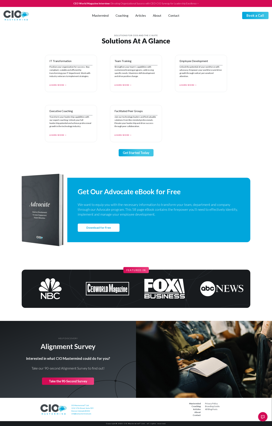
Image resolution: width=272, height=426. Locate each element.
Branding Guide (212, 406)
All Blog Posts (211, 409)
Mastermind (100, 15)
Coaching (122, 15)
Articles (140, 15)
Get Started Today (136, 153)
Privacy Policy (211, 403)
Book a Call (255, 15)
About (157, 15)
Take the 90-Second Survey (68, 381)
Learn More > (58, 85)
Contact (173, 15)
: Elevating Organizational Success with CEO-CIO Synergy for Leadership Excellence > (136, 3)
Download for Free (98, 227)
